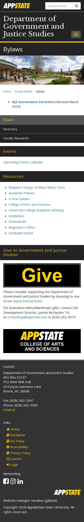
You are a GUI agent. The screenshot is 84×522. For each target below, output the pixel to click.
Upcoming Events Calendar (23, 162)
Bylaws (8, 120)
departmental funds (27, 301)
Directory (10, 129)
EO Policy (15, 441)
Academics (16, 216)
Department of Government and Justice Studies (33, 26)
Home (7, 91)
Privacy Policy (18, 453)
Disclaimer (16, 435)
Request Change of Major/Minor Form (37, 187)
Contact (14, 459)
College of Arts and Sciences (29, 204)
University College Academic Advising (36, 210)
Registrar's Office (22, 227)
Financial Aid (17, 221)
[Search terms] (59, 6)
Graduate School (21, 233)
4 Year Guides (19, 199)
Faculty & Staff (23, 91)
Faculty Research (15, 138)
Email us (9, 409)
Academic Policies (22, 193)
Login (12, 464)
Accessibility (17, 447)
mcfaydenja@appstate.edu (27, 317)
